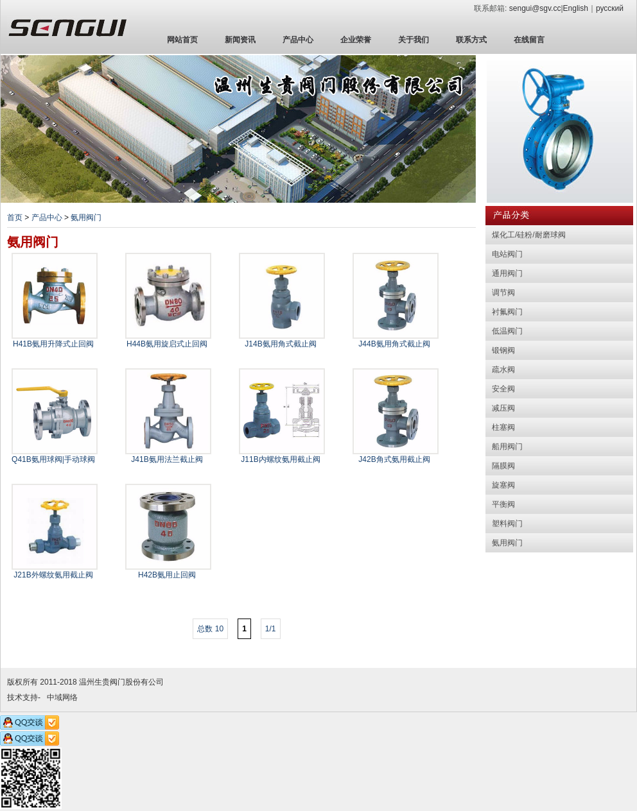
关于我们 (413, 39)
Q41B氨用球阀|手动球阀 (53, 459)
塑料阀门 (507, 523)
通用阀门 (507, 273)
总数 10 (210, 628)
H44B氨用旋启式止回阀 (167, 343)
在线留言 (529, 39)
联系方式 (471, 39)
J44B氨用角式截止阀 (394, 343)
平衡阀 (503, 504)
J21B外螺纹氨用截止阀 (52, 574)
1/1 (270, 628)
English (575, 8)
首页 (14, 217)
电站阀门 (507, 254)
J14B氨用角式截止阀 (280, 343)
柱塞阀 (503, 427)
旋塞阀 (503, 485)
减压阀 (503, 408)
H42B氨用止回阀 (167, 574)
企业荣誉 (355, 39)
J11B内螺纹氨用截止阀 (280, 459)
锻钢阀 (503, 350)
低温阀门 (507, 331)
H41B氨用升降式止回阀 (53, 343)
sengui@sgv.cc (535, 8)
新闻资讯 (240, 39)
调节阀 (503, 292)
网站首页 (182, 39)
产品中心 (298, 39)
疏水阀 (503, 369)
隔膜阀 (503, 465)
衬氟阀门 (507, 311)
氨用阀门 (86, 217)
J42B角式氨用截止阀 (394, 459)
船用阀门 (507, 446)
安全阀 (503, 388)
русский (610, 8)
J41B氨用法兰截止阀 (166, 459)
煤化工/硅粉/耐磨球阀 (529, 234)
